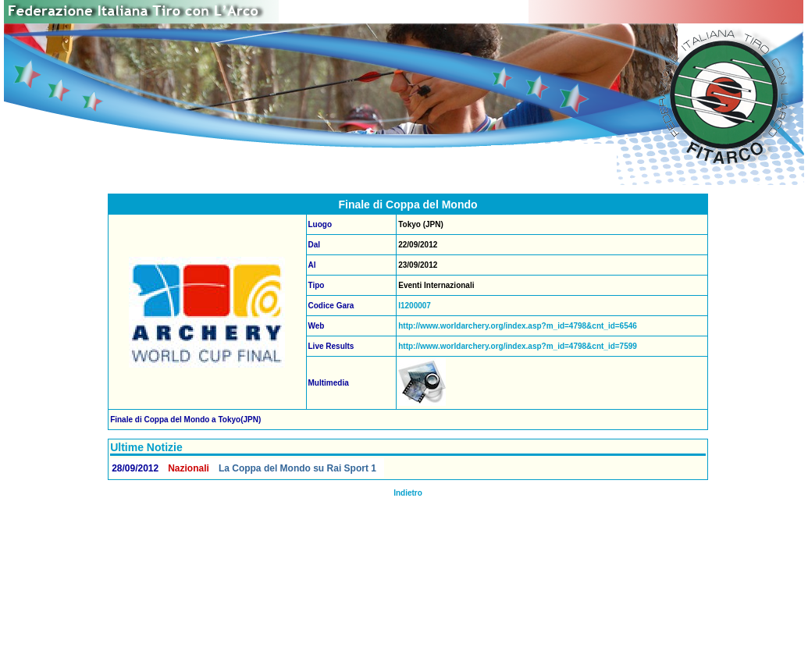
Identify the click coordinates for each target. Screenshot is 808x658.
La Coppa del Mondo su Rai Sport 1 (297, 468)
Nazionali (188, 468)
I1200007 (414, 305)
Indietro (407, 493)
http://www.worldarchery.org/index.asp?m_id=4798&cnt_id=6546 (517, 326)
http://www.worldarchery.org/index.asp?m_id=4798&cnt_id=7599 (517, 346)
